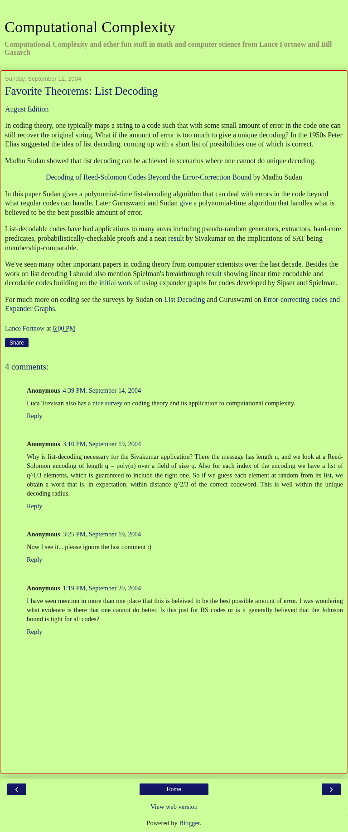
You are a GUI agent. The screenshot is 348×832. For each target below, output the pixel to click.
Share (17, 343)
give (185, 203)
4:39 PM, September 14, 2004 (102, 390)
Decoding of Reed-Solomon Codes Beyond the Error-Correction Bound (148, 177)
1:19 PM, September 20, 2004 (102, 588)
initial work (115, 283)
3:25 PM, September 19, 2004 (102, 534)
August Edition (26, 109)
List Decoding (184, 299)
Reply (34, 415)
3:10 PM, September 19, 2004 (102, 444)
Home (174, 789)
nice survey (107, 403)
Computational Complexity (90, 26)
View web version (174, 806)
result (176, 238)
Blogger (189, 823)
